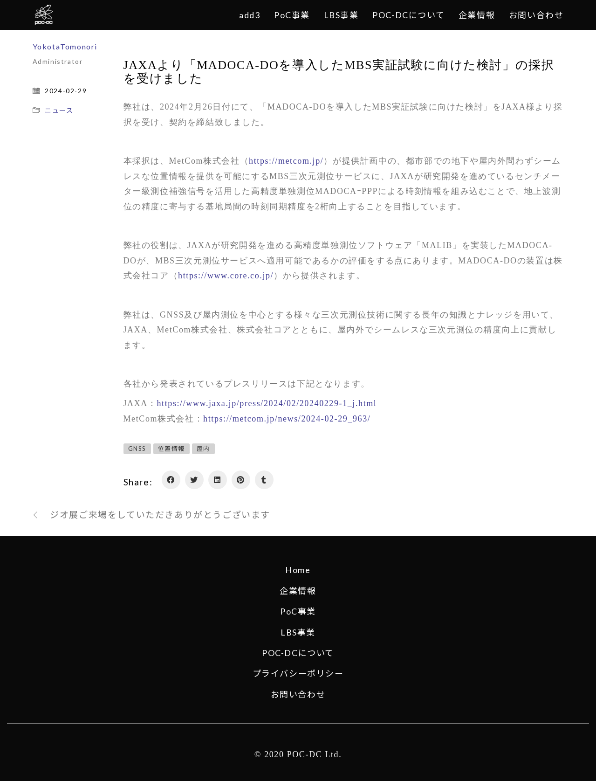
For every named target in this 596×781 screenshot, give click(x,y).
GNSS (137, 448)
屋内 (203, 448)
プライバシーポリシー (298, 673)
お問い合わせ (298, 694)
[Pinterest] (241, 479)
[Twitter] (194, 479)
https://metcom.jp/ (286, 161)
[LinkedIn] (217, 479)
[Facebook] (171, 479)
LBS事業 (298, 632)
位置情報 (171, 448)
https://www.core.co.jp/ (226, 275)
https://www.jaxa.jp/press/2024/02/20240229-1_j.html (267, 403)
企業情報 (298, 591)
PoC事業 (298, 611)
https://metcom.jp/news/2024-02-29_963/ (286, 418)
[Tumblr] (264, 479)
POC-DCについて (298, 653)
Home (297, 570)
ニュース (59, 110)
